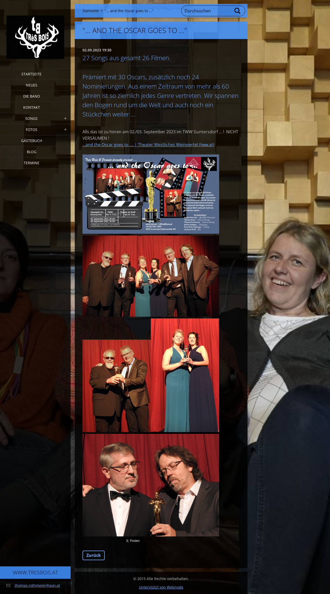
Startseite (31, 74)
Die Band (31, 96)
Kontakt (31, 107)
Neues (31, 85)
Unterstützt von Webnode (161, 587)
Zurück (93, 555)
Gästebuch (31, 140)
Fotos (31, 129)
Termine (31, 162)
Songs (31, 118)
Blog (31, 151)
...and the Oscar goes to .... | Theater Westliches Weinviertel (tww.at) (148, 144)
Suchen (237, 11)
